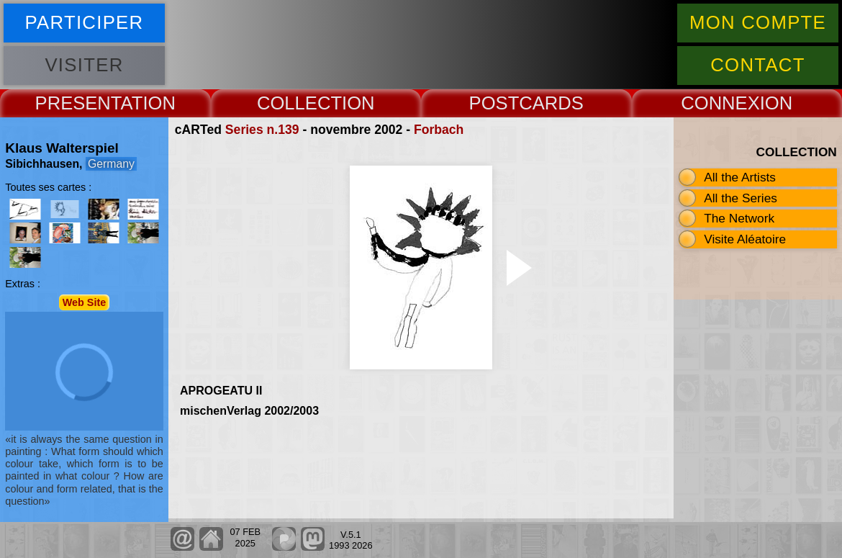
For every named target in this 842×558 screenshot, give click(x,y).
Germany (111, 164)
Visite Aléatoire (745, 239)
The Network (739, 218)
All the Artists (740, 177)
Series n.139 (262, 129)
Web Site (85, 302)
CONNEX (720, 103)
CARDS (551, 103)
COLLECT (299, 103)
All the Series (740, 198)
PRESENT (78, 103)
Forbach (438, 129)
